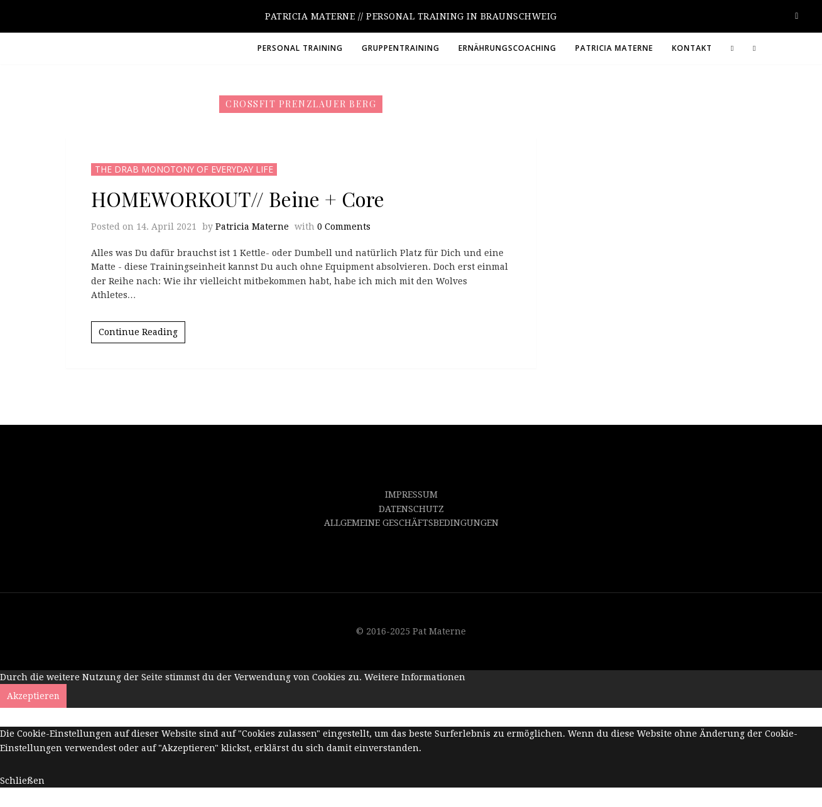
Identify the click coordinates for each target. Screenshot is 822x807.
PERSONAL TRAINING (300, 48)
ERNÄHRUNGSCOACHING (507, 48)
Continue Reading (138, 332)
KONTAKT (692, 48)
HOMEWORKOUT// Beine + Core (237, 198)
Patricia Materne (252, 227)
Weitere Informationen (414, 677)
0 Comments (343, 227)
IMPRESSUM (411, 494)
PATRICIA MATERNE (614, 48)
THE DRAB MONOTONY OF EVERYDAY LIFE (185, 169)
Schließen (22, 781)
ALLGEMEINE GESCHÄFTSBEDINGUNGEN (411, 523)
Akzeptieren (34, 696)
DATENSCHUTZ (411, 509)
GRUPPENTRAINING (401, 48)
